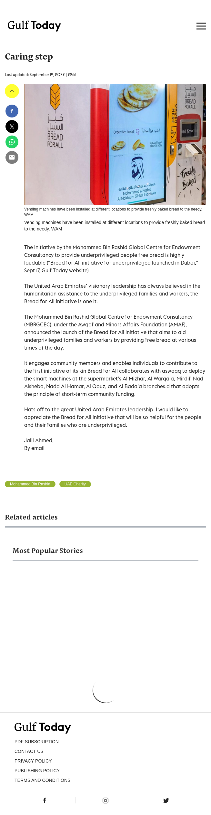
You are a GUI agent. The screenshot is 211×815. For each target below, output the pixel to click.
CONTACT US (29, 751)
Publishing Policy (37, 770)
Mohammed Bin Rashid (30, 484)
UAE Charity (75, 484)
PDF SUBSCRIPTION (37, 741)
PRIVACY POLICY (33, 760)
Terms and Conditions (42, 780)
